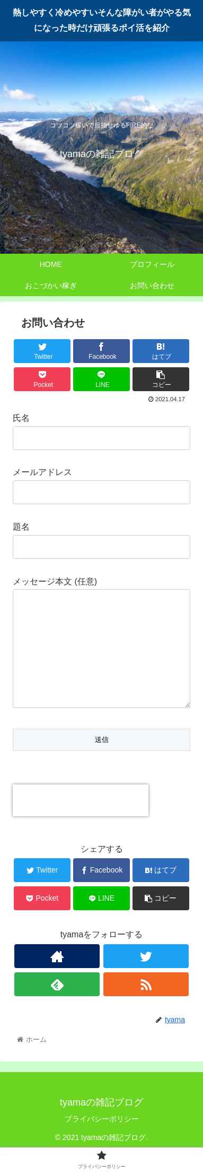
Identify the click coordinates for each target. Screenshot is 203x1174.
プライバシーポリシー (102, 1140)
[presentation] (80, 822)
